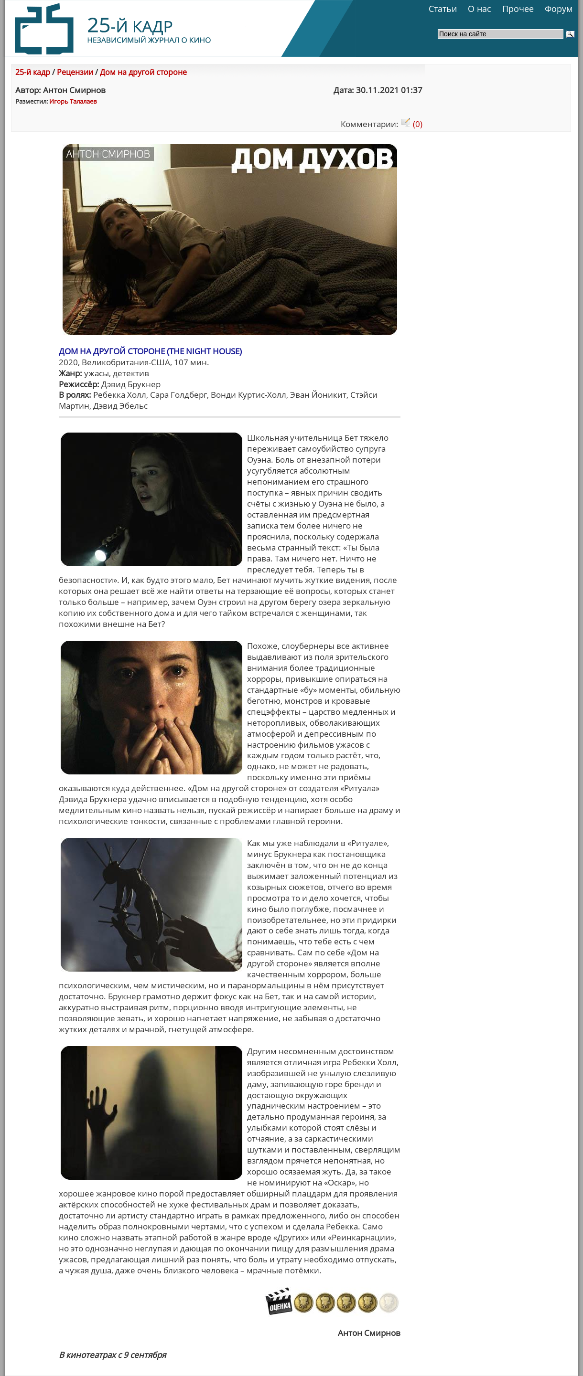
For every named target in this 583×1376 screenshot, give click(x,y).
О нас (479, 8)
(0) (411, 123)
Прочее (518, 8)
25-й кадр (32, 72)
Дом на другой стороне (143, 72)
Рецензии (75, 72)
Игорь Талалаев (73, 101)
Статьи (443, 8)
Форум (558, 8)
